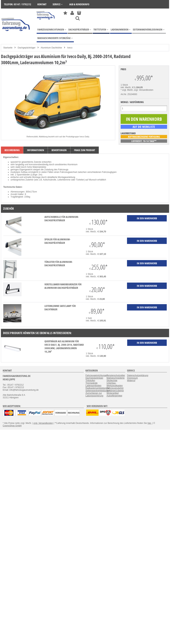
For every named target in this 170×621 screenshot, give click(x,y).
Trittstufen (90, 380)
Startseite (8, 47)
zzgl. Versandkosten (143, 90)
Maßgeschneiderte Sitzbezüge (115, 379)
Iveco (70, 47)
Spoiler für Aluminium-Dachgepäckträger (57, 241)
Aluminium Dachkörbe (51, 47)
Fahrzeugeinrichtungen (96, 375)
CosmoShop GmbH (12, 425)
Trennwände (91, 383)
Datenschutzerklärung (137, 375)
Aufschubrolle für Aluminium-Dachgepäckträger (61, 218)
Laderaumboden (93, 385)
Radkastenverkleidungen (97, 388)
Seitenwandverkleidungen (97, 390)
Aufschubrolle (49, 179)
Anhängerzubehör (115, 390)
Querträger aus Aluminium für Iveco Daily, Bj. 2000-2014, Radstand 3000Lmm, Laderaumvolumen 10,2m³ (64, 346)
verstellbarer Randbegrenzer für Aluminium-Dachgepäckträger (62, 286)
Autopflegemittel (114, 395)
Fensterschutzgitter (115, 375)
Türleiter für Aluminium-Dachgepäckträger (58, 263)
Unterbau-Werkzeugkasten (114, 384)
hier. (150, 423)
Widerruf (131, 380)
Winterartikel (112, 393)
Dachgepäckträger (26, 47)
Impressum (132, 378)
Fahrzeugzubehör (115, 388)
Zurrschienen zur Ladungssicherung (94, 394)
